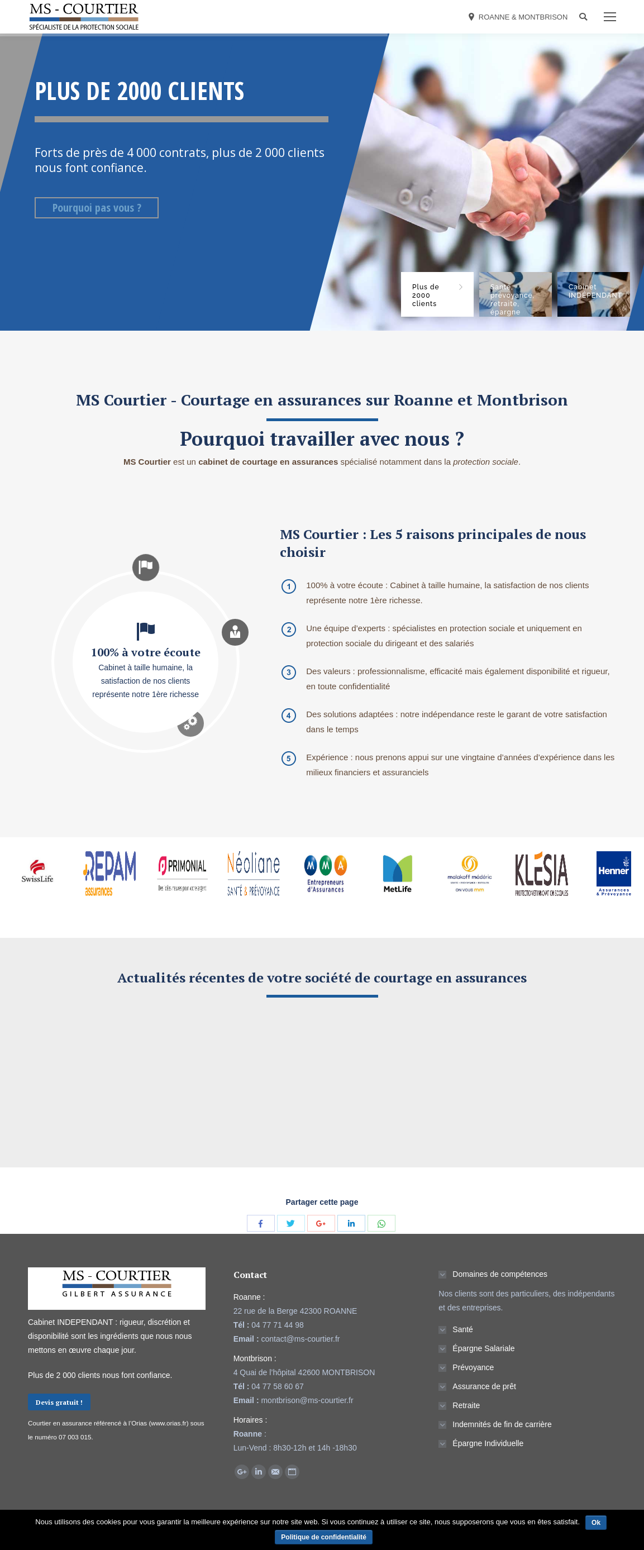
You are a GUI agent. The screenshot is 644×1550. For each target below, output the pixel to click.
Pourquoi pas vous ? (97, 207)
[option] (36, 884)
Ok (595, 1523)
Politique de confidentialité (323, 1537)
